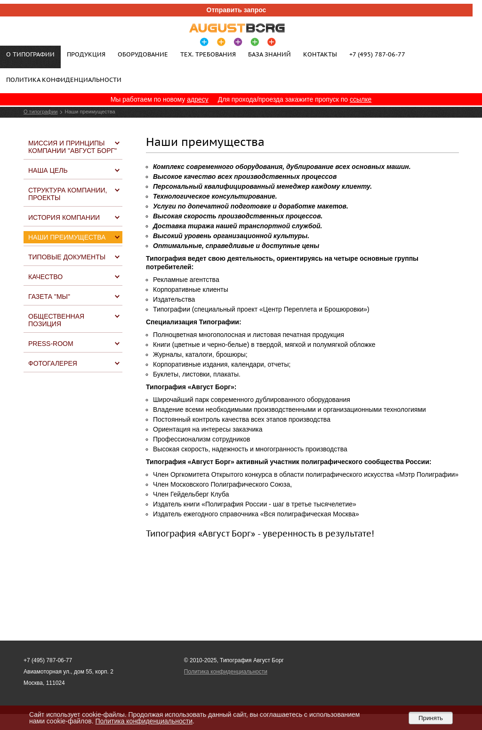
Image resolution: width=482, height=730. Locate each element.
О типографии (40, 111)
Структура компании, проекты (67, 193)
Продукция (86, 54)
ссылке (360, 99)
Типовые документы (66, 257)
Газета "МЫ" (49, 296)
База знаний (269, 54)
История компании (64, 217)
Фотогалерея (52, 363)
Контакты (320, 54)
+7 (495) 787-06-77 (377, 54)
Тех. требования (208, 54)
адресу (198, 99)
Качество (45, 277)
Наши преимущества (66, 237)
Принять (430, 718)
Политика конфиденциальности (63, 79)
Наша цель (48, 170)
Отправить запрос (236, 10)
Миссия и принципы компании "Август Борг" (72, 146)
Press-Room (50, 343)
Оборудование (143, 54)
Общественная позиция (56, 320)
